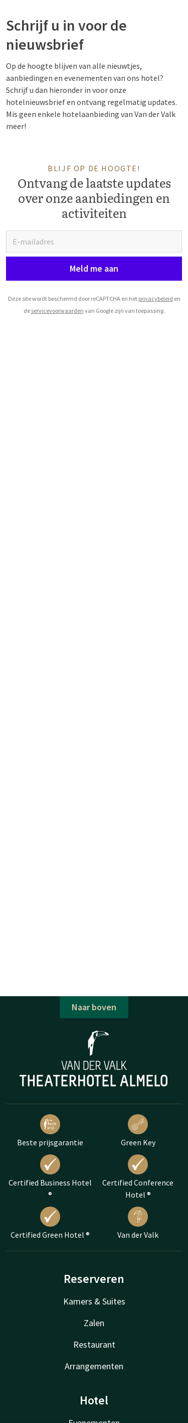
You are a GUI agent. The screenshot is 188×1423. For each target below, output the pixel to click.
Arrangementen (94, 1366)
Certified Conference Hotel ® (137, 1177)
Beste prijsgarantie (50, 1130)
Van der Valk (137, 1223)
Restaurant (94, 1344)
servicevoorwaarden (57, 310)
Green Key (138, 1130)
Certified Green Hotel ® (50, 1223)
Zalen (94, 1323)
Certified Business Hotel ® (50, 1177)
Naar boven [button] (94, 1007)
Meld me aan (94, 268)
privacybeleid (155, 298)
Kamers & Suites (94, 1301)
